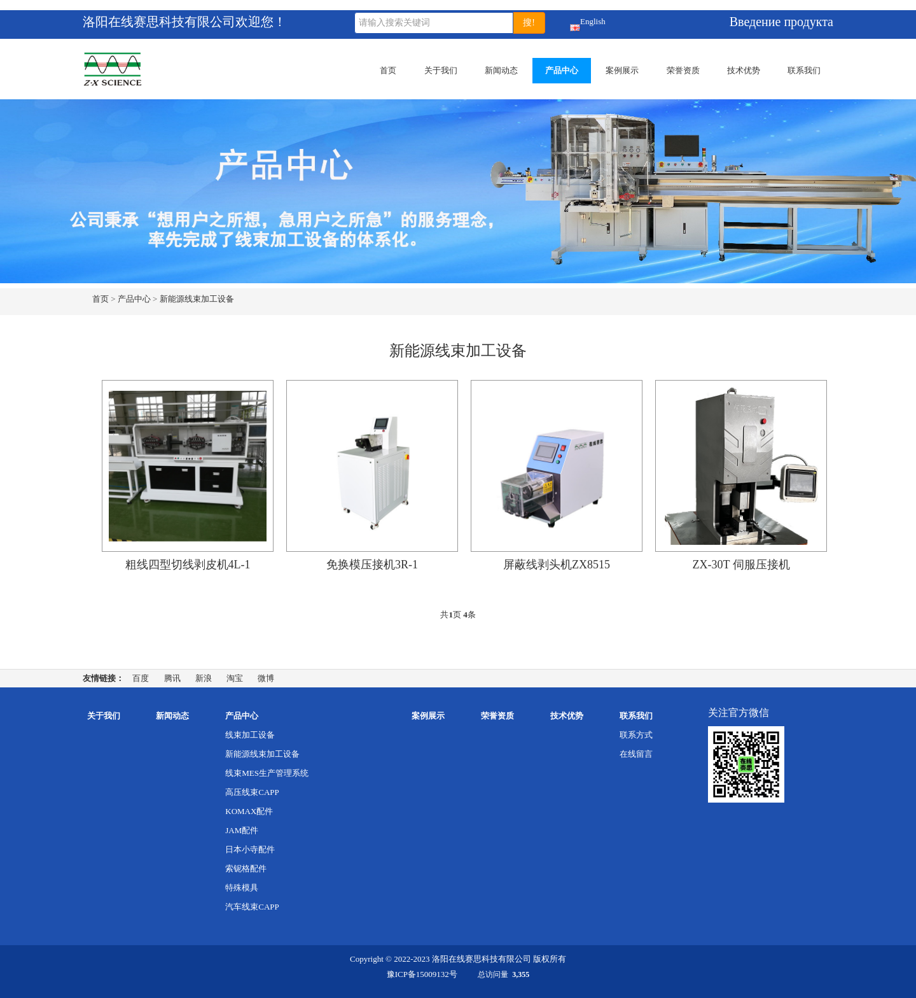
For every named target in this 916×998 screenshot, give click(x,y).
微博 (266, 678)
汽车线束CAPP (252, 906)
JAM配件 (241, 830)
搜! (529, 22)
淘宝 (234, 678)
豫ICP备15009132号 (422, 974)
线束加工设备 (250, 735)
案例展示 (622, 70)
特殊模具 (241, 887)
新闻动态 (501, 70)
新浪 (203, 678)
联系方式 (636, 735)
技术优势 (743, 70)
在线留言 (636, 754)
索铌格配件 (246, 868)
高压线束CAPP (252, 792)
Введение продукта (781, 22)
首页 (388, 70)
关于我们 (440, 70)
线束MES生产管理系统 (267, 773)
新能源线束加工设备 (197, 299)
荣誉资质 (683, 70)
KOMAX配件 (249, 811)
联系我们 (804, 70)
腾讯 (172, 678)
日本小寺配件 (250, 849)
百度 (140, 678)
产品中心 (561, 70)
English (575, 24)
